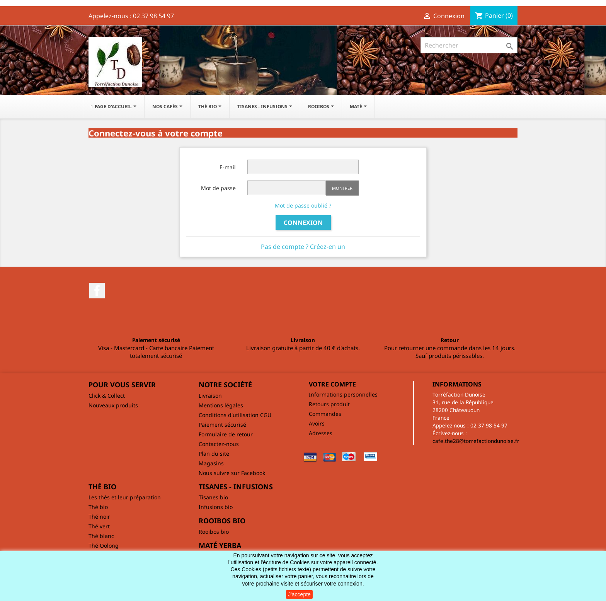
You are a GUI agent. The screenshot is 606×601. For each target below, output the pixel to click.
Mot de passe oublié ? (303, 205)
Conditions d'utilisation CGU (235, 415)
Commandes (325, 413)
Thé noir (99, 516)
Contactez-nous (219, 444)
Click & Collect (107, 395)
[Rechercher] (468, 45)
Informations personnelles (343, 394)
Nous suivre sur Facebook (232, 473)
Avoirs (317, 423)
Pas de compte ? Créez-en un (303, 246)
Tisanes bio (213, 497)
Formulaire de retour (226, 434)
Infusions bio (216, 507)
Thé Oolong (104, 545)
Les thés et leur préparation (125, 497)
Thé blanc (101, 536)
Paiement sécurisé (222, 424)
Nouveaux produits (113, 405)
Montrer (342, 188)
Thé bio (98, 507)
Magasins (211, 463)
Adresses (320, 433)
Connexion (303, 222)
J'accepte (299, 594)
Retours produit (329, 404)
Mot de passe (218, 188)
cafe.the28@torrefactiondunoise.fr (475, 440)
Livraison (210, 395)
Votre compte (332, 384)
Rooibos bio (214, 531)
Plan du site (214, 453)
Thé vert (99, 526)
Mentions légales (221, 405)
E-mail (228, 167)
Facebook (97, 290)
